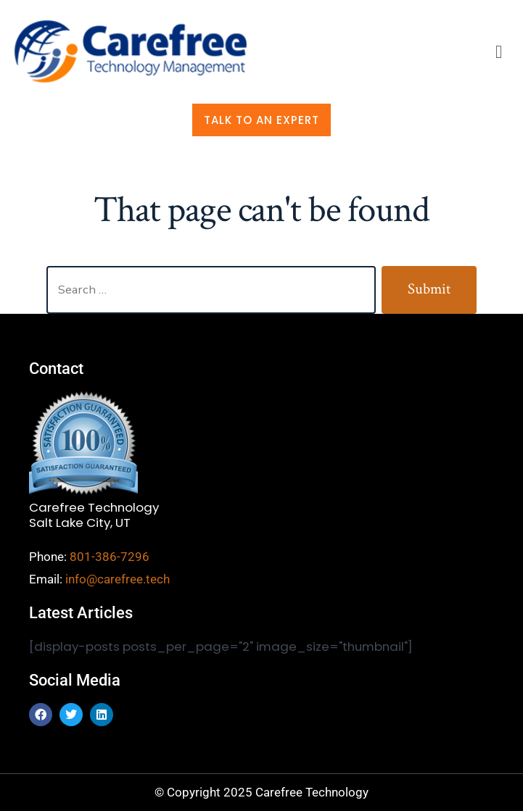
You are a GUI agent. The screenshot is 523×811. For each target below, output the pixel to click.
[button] (498, 51)
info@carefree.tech (117, 579)
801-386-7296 (109, 556)
